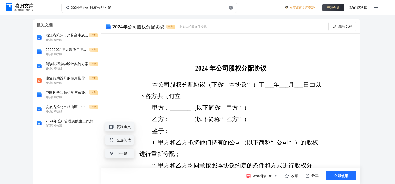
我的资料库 (358, 7)
